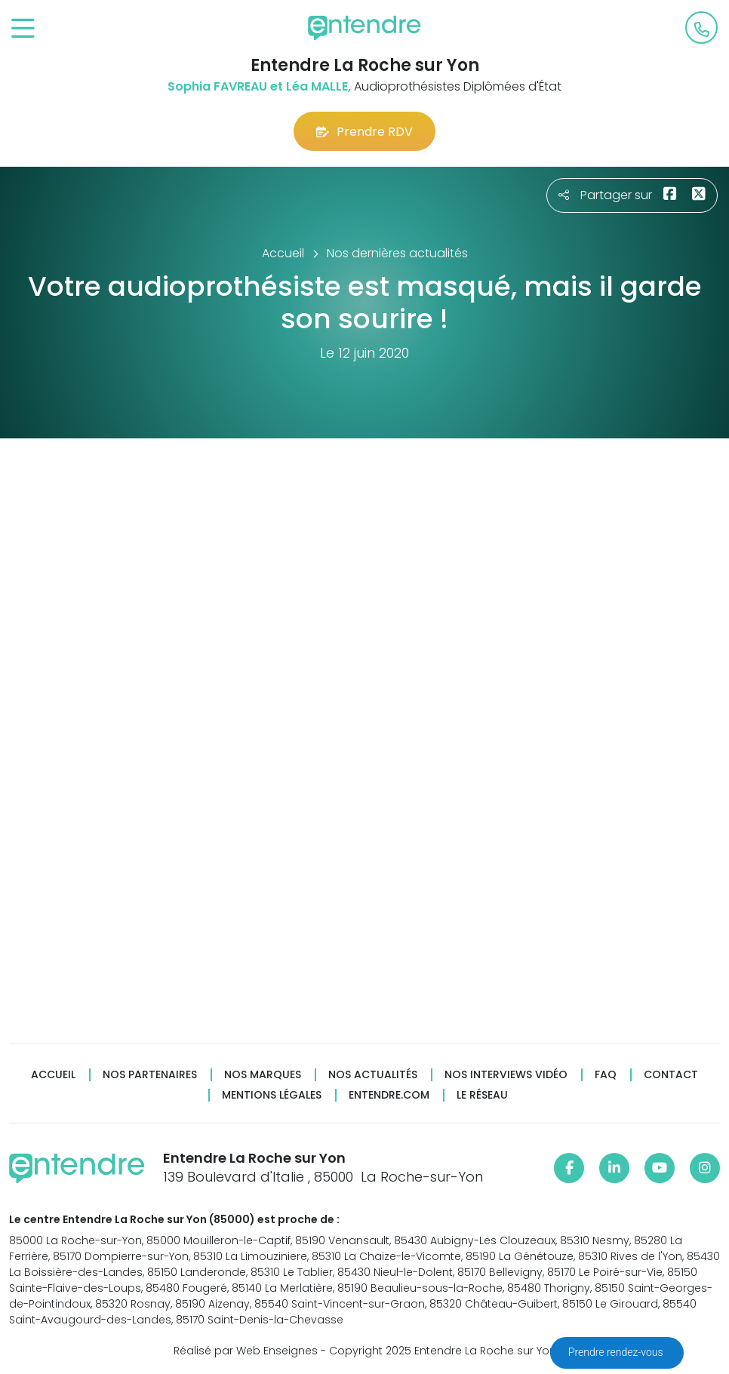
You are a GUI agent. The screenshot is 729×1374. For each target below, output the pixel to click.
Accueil (53, 1074)
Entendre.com (389, 1095)
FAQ (606, 1074)
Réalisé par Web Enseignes (246, 1350)
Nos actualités (372, 1074)
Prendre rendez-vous (617, 1352)
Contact (671, 1074)
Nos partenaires (150, 1074)
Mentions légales (271, 1095)
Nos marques (262, 1074)
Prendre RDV (364, 131)
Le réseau (482, 1095)
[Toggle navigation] (23, 29)
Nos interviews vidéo (506, 1074)
